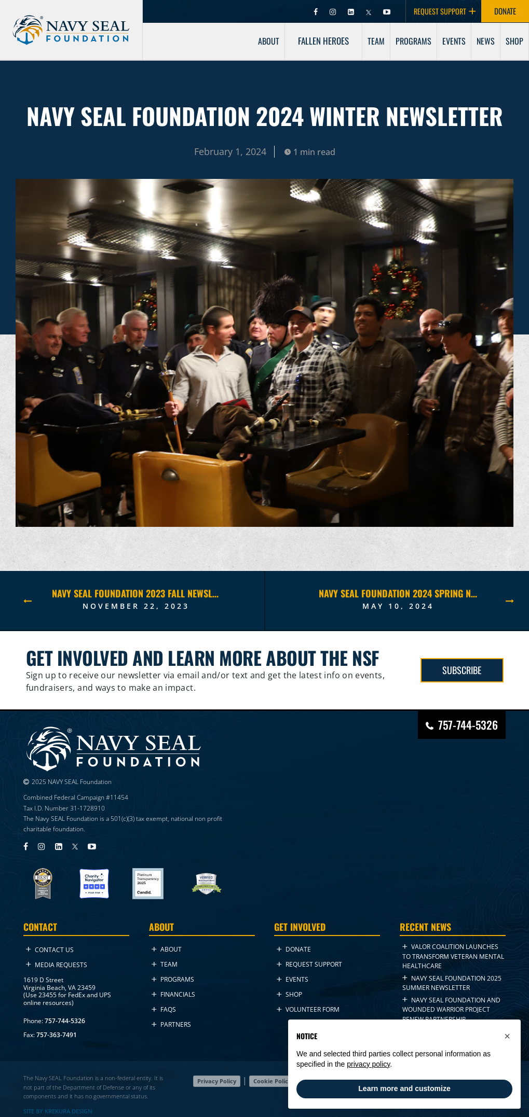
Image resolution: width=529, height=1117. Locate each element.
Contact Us (50, 949)
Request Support (309, 964)
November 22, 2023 (136, 606)
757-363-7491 (56, 1034)
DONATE (505, 11)
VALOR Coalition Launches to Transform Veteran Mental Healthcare (453, 956)
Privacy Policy (216, 1081)
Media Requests (56, 964)
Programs (173, 979)
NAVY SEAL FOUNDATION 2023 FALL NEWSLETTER (136, 593)
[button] (507, 1036)
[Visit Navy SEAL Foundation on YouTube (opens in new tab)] (387, 11)
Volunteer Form (308, 1009)
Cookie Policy (272, 1081)
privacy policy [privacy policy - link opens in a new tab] (368, 1064)
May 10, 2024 (398, 606)
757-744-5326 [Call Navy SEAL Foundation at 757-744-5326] (468, 725)
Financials (173, 994)
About (167, 949)
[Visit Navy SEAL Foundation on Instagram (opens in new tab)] (333, 11)
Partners (171, 1024)
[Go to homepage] (71, 21)
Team (165, 964)
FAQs (164, 1009)
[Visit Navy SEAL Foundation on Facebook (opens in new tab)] (316, 11)
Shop (289, 994)
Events (292, 979)
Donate (294, 949)
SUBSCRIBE (461, 670)
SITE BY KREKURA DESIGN (57, 1111)
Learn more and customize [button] (404, 1088)
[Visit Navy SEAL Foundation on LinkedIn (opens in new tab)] (352, 11)
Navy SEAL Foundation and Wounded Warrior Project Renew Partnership (451, 1010)
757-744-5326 (65, 1020)
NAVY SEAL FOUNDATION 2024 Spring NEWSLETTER (398, 593)
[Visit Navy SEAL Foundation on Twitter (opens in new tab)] (369, 11)
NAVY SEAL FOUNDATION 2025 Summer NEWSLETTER (451, 983)
